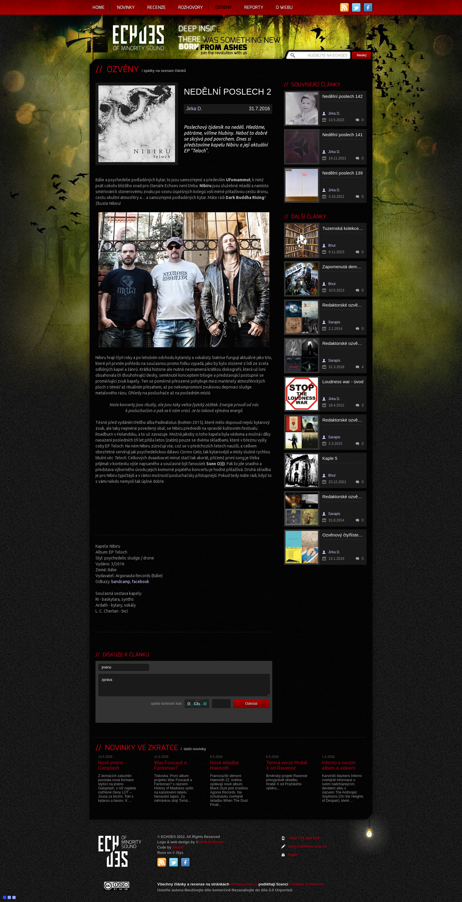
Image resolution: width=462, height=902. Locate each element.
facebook (140, 581)
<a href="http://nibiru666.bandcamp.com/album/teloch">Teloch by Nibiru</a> (183, 508)
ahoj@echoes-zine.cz (307, 846)
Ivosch (178, 847)
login (293, 854)
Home (99, 7)
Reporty (253, 7)
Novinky (126, 7)
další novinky (195, 749)
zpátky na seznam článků (165, 71)
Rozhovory (190, 7)
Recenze (156, 7)
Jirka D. (194, 108)
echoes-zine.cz (244, 884)
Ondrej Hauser (211, 842)
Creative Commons (306, 884)
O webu (284, 7)
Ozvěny (223, 7)
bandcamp (120, 581)
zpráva (184, 685)
